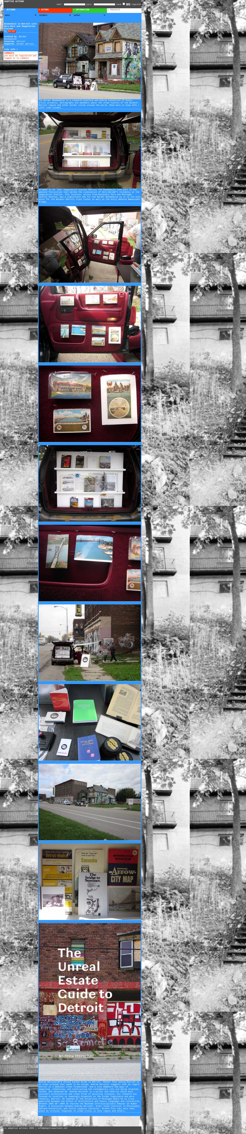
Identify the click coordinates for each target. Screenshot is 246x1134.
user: (60, 4)
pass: (89, 4)
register (136, 4)
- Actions (9, 10)
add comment (22, 53)
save (120, 4)
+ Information (81, 10)
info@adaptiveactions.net (52, 1128)
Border (12, 31)
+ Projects (114, 10)
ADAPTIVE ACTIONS (14, 1)
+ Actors (44, 10)
